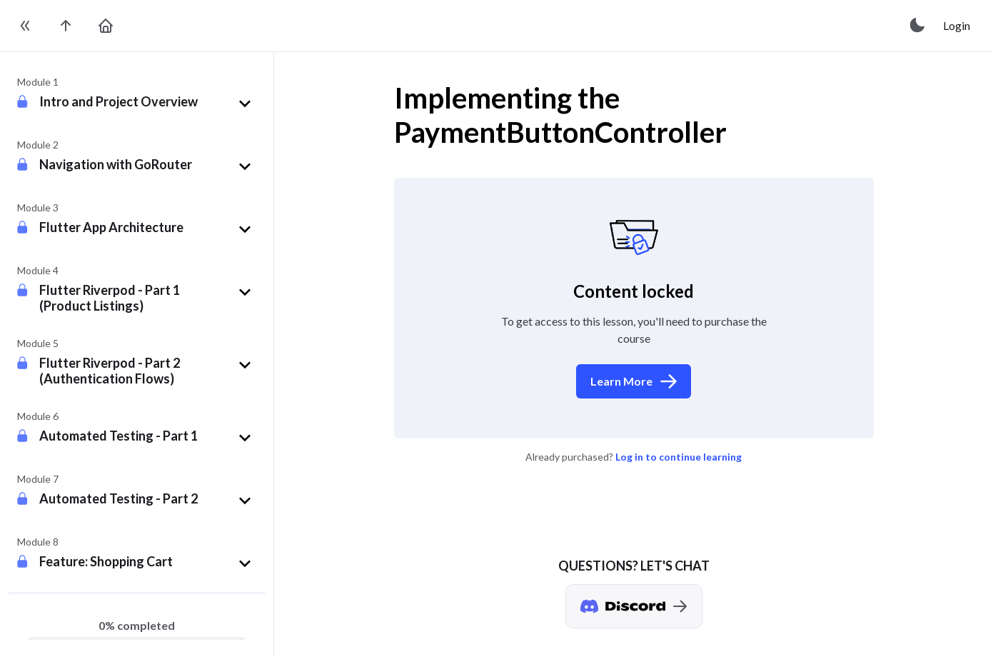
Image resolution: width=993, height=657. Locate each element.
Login (956, 25)
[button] (147, 103)
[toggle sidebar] (25, 25)
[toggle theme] (918, 26)
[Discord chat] (633, 606)
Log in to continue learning (678, 457)
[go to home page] (105, 25)
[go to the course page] (65, 25)
